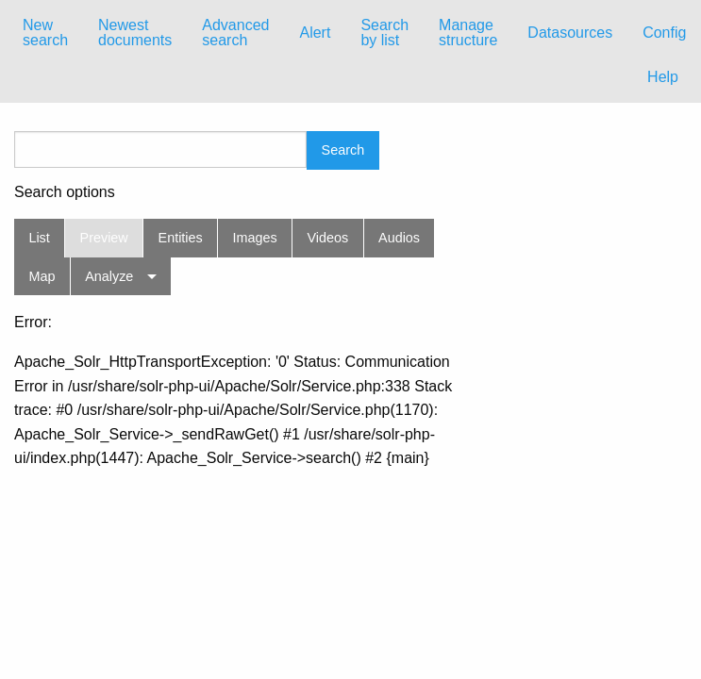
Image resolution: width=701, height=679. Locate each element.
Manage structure (468, 32)
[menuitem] (45, 33)
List (38, 237)
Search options (64, 192)
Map (41, 276)
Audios (399, 237)
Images (255, 237)
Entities (181, 237)
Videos (328, 237)
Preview (104, 237)
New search (45, 32)
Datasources (569, 33)
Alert (314, 33)
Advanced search (235, 32)
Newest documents (135, 32)
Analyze (109, 276)
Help (662, 77)
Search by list (384, 32)
